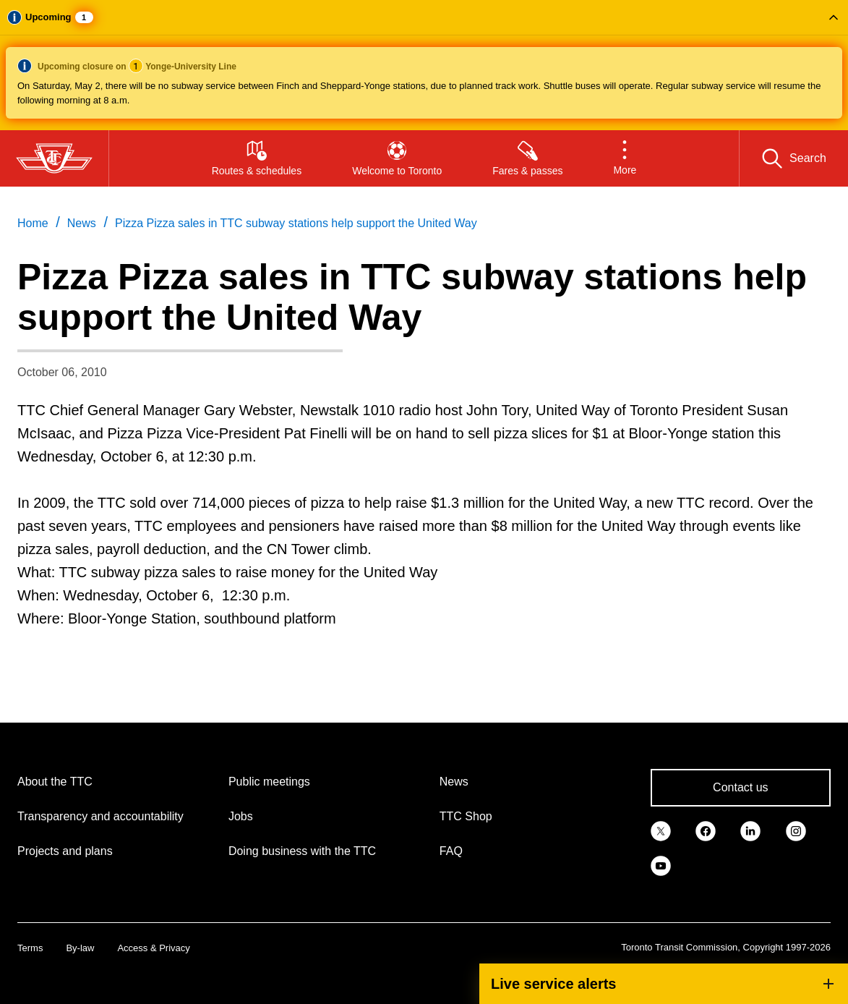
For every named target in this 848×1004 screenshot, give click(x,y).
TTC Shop (466, 816)
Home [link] (32, 223)
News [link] (81, 223)
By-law (80, 948)
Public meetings (269, 781)
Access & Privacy (153, 948)
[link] (661, 829)
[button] (424, 65)
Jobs (240, 816)
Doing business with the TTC (302, 851)
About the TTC (55, 781)
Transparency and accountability (100, 816)
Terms (30, 948)
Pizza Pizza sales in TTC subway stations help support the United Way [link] (296, 223)
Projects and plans (65, 851)
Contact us (740, 787)
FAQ (451, 851)
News (454, 781)
